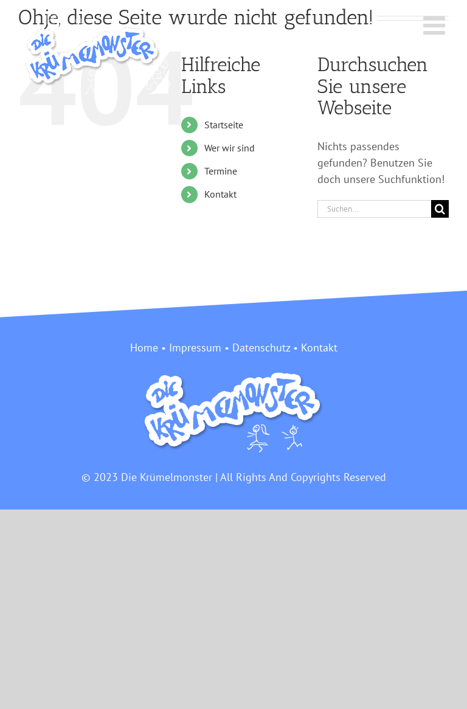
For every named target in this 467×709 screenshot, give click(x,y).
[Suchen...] (374, 209)
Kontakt (220, 194)
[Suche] (440, 209)
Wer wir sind (229, 148)
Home (144, 347)
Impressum (195, 347)
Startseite (223, 125)
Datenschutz (261, 347)
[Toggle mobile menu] (436, 25)
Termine (220, 171)
